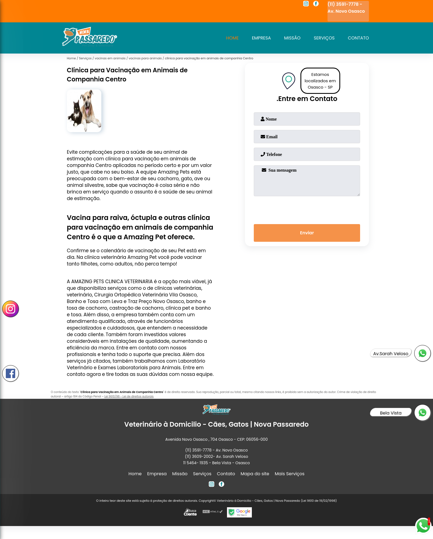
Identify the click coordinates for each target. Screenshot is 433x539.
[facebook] (316, 4)
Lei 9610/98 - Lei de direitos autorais (129, 396)
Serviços (323, 38)
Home (231, 38)
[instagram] (306, 4)
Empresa (260, 38)
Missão (292, 38)
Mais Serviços (290, 474)
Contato (358, 38)
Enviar (307, 233)
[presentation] (307, 209)
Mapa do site (255, 474)
